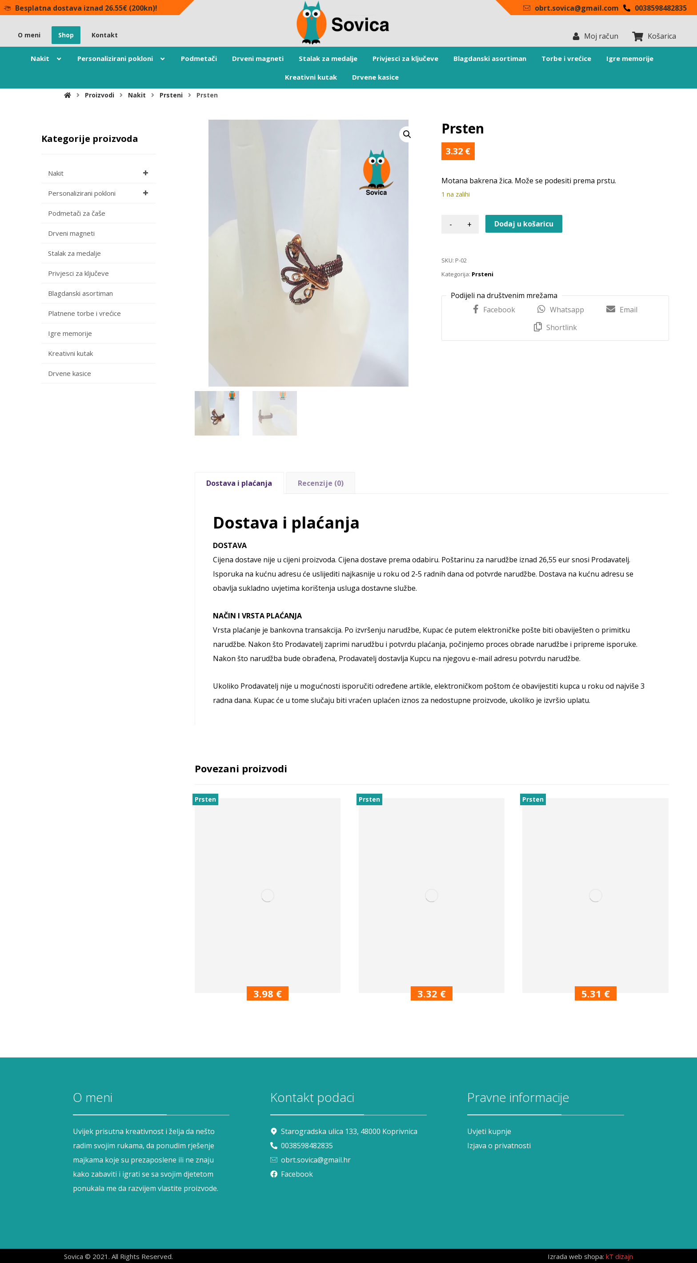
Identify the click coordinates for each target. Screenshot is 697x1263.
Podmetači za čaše (76, 213)
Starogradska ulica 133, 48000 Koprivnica (343, 1131)
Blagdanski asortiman (80, 293)
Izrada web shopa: (576, 1256)
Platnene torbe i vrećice (84, 313)
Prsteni (482, 274)
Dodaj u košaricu (523, 224)
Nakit (99, 173)
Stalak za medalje (74, 253)
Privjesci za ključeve (78, 273)
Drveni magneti (71, 233)
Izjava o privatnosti (499, 1145)
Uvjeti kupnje (489, 1131)
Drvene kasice (69, 373)
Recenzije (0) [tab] (321, 483)
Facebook (291, 1174)
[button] (407, 134)
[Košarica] (637, 35)
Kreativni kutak (70, 353)
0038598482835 (301, 1145)
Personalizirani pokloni (99, 193)
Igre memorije (70, 333)
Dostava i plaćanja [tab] (239, 483)
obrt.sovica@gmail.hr (310, 1160)
